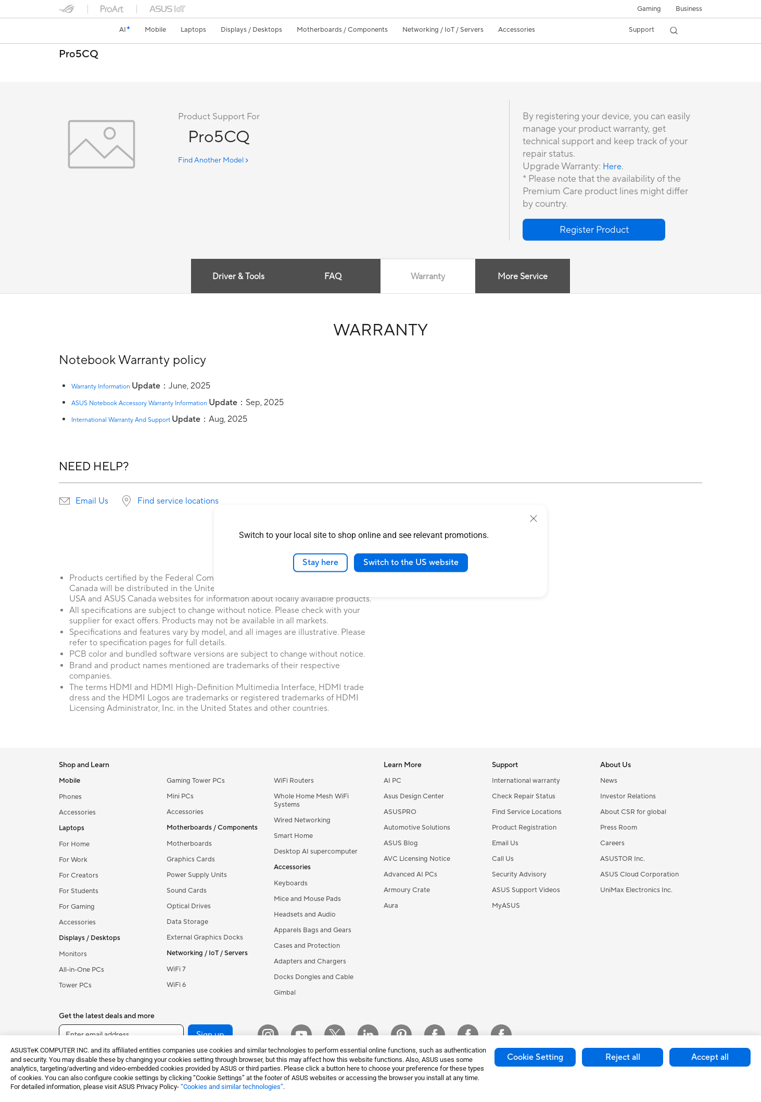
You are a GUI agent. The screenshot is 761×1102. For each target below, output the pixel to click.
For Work (73, 860)
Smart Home (293, 836)
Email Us (91, 501)
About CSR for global (633, 812)
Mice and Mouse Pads (307, 899)
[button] (649, 9)
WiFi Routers (294, 781)
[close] (533, 519)
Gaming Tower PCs (196, 781)
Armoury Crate (407, 890)
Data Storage (187, 922)
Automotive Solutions (417, 827)
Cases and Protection (307, 946)
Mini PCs (180, 796)
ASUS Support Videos (526, 890)
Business (689, 9)
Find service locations (178, 501)
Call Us (503, 859)
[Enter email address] (121, 1034)
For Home (74, 844)
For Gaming (77, 907)
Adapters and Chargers (310, 961)
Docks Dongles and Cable (313, 977)
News (608, 781)
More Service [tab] (527, 276)
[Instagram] (268, 1034)
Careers (612, 843)
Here (613, 166)
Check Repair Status (523, 796)
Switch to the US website (411, 562)
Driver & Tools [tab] (234, 276)
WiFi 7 (176, 969)
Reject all (622, 1057)
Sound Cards (187, 890)
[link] (76, 30)
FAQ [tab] (331, 276)
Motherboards (189, 844)
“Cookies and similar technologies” (232, 1087)
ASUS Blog (401, 843)
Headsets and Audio (305, 914)
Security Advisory (519, 874)
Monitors (73, 954)
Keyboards (291, 883)
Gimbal (285, 992)
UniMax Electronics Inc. (636, 890)
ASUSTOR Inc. (622, 859)
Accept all (710, 1057)
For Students (78, 891)
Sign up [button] (210, 1035)
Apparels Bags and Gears (312, 930)
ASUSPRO (400, 812)
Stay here (320, 562)
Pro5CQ (78, 54)
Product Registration (524, 827)
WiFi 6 (176, 985)
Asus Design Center (414, 796)
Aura (391, 905)
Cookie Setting (535, 1057)
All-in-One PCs (81, 970)
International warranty (526, 781)
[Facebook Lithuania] (468, 1034)
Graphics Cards (191, 859)
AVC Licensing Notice (417, 859)
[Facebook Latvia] (501, 1034)
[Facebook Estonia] (434, 1034)
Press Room (618, 827)
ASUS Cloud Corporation (639, 874)
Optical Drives (189, 906)
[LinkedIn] (368, 1034)
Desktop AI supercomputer (316, 851)
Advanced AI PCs (410, 874)
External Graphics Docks (205, 937)
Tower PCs (75, 985)
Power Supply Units (197, 875)
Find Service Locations (527, 812)
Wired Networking (302, 820)
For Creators (78, 875)
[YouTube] (301, 1034)
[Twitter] (334, 1034)
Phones (70, 797)
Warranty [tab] (429, 276)
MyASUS (506, 905)
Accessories (77, 812)
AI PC (392, 781)
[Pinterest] (401, 1034)
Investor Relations (628, 796)
